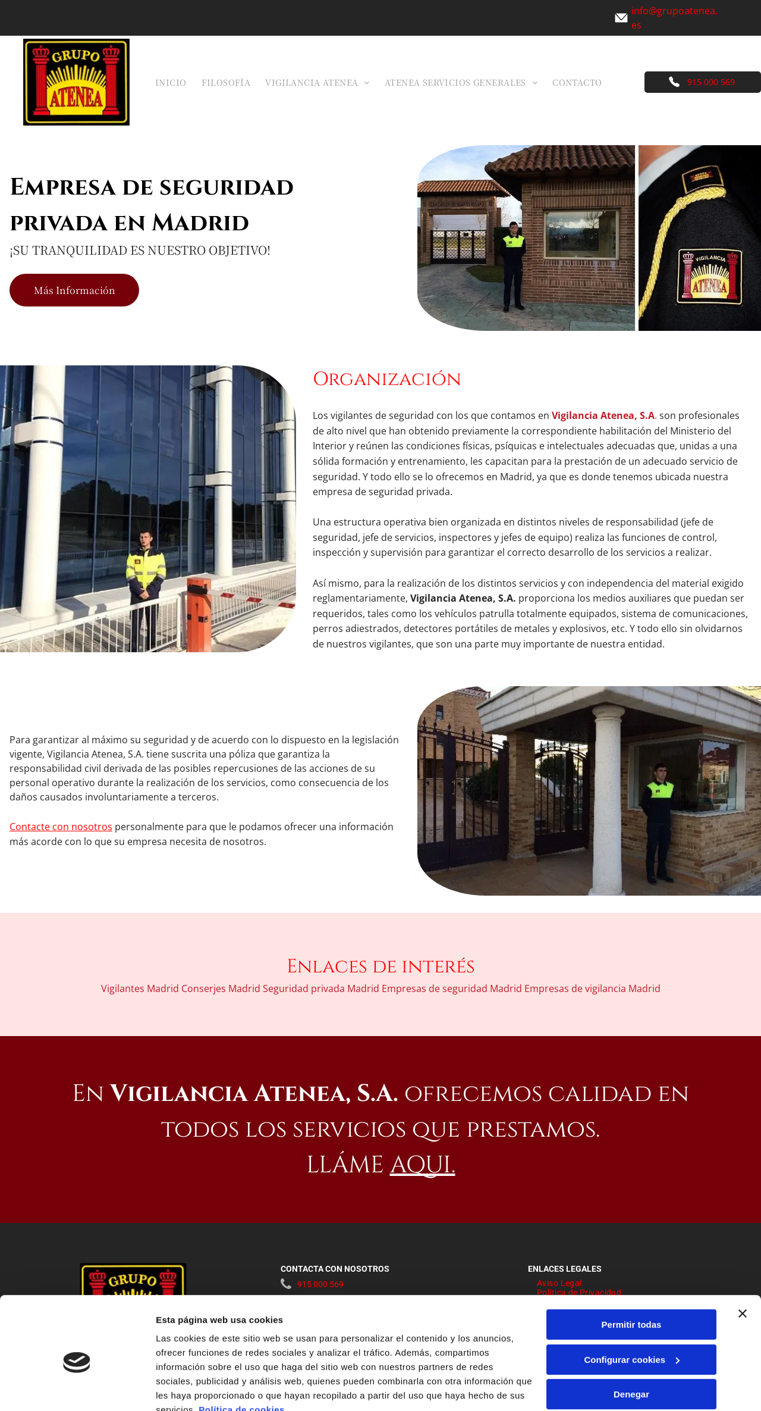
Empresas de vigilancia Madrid (592, 988)
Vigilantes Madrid (140, 988)
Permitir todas (632, 1270)
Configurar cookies (632, 1305)
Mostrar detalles (190, 1387)
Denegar (631, 1339)
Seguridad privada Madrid (321, 988)
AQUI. (422, 1165)
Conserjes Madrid (220, 988)
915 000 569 (711, 81)
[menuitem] (175, 82)
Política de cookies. (243, 1355)
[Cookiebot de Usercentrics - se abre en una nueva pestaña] (77, 1388)
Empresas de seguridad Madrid (452, 988)
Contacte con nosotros (61, 826)
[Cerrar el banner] (742, 1258)
